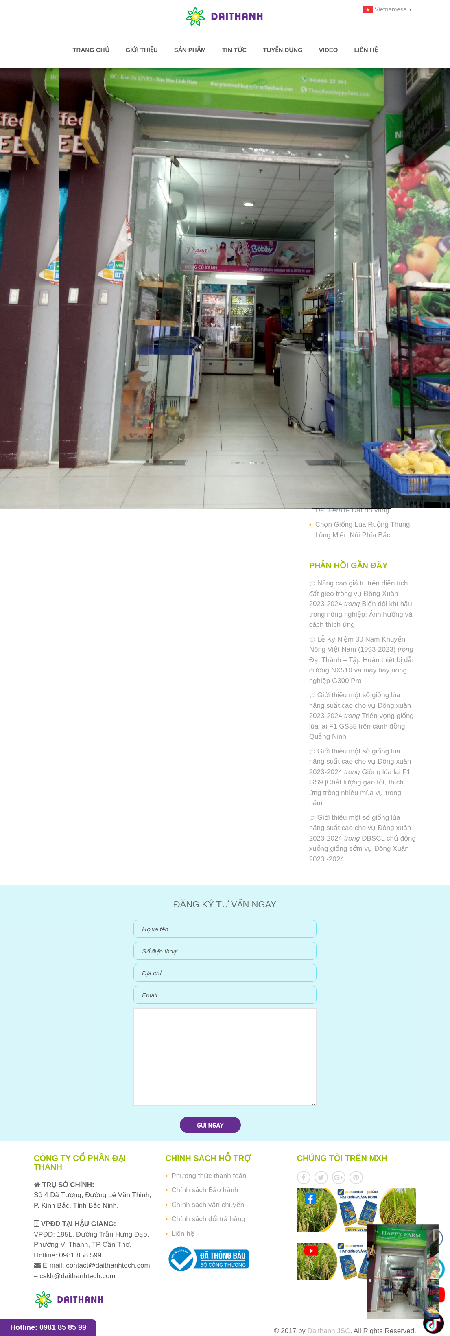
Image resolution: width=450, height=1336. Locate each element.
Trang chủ (90, 49)
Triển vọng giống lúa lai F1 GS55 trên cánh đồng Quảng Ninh (361, 726)
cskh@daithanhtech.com (77, 1276)
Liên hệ (365, 49)
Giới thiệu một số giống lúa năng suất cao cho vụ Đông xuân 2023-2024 (360, 705)
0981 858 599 (79, 1255)
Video (328, 49)
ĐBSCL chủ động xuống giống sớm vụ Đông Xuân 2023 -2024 (362, 848)
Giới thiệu (142, 49)
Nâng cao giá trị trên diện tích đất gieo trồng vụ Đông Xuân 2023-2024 (358, 593)
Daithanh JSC (329, 1331)
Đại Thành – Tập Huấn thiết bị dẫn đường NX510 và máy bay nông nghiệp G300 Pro (362, 670)
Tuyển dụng (282, 49)
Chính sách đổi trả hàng (208, 1219)
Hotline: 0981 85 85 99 (48, 1327)
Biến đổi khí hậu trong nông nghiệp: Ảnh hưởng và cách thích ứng (361, 614)
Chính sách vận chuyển (207, 1205)
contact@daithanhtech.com (108, 1265)
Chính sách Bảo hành (204, 1190)
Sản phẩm (190, 49)
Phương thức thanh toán (208, 1176)
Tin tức (234, 49)
